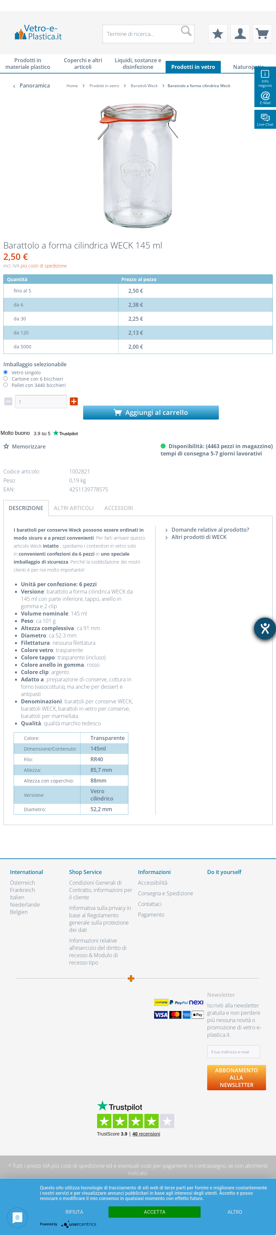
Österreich (22, 882)
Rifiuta (74, 1212)
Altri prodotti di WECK (196, 537)
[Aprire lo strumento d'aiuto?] (265, 628)
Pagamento (151, 914)
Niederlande (25, 904)
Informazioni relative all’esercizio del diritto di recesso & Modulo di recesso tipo (98, 951)
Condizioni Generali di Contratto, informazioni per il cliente (100, 890)
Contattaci (150, 904)
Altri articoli (74, 508)
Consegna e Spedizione (165, 893)
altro (234, 1212)
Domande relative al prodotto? (207, 529)
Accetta (154, 1212)
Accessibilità (152, 882)
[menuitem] (13, 5)
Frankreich (22, 890)
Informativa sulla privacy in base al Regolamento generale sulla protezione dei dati (100, 919)
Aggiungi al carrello (151, 412)
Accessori (118, 508)
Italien (17, 897)
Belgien (19, 912)
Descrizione (26, 508)
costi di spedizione (83, 1165)
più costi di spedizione (44, 266)
